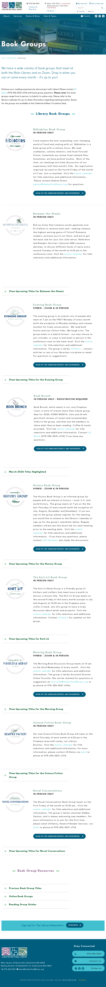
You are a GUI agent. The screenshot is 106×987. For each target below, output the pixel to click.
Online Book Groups (21, 896)
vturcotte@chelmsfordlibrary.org (69, 682)
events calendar (83, 173)
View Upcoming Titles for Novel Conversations (37, 851)
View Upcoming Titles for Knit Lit (29, 639)
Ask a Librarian (96, 3)
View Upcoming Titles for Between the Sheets (36, 291)
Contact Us (33, 7)
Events (85, 16)
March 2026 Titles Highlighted (27, 472)
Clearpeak (82, 980)
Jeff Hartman (50, 540)
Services (18, 16)
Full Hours (51, 11)
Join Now (75, 925)
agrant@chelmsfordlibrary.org (50, 184)
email (84, 752)
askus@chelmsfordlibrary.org (30, 969)
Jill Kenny (76, 349)
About (7, 16)
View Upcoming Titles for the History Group (35, 564)
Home (3, 58)
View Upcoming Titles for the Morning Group (36, 709)
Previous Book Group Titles (25, 888)
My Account (81, 3)
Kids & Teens (50, 16)
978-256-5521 (34, 3)
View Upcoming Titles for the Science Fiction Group (36, 775)
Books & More (33, 16)
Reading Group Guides (22, 904)
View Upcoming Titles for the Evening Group (36, 380)
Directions (32, 9)
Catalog (82, 11)
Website (91, 11)
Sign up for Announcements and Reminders (60, 193)
